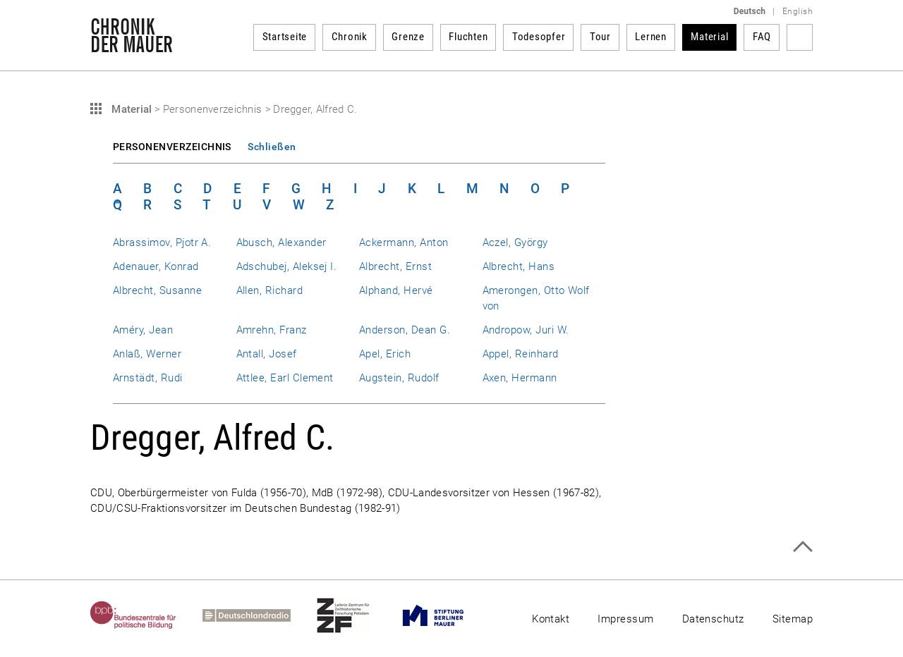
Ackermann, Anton (404, 242)
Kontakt (550, 619)
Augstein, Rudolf (399, 378)
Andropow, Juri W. (526, 330)
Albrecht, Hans (519, 266)
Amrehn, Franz (271, 330)
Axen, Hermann (520, 378)
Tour (600, 36)
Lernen (651, 36)
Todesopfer (539, 36)
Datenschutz (713, 619)
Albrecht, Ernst (395, 266)
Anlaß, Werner (147, 354)
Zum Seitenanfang (802, 547)
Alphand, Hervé (396, 290)
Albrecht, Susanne (157, 290)
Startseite (285, 36)
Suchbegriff (800, 37)
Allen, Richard (269, 290)
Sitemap (792, 619)
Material (709, 36)
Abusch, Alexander (281, 242)
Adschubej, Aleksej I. (286, 266)
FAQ (762, 36)
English (797, 11)
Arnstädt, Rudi (148, 378)
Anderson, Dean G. (404, 330)
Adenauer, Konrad (156, 266)
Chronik (350, 36)
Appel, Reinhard (521, 354)
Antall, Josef (266, 354)
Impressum (625, 619)
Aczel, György (515, 242)
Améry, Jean (143, 330)
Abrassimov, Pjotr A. (162, 242)
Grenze (408, 36)
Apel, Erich (385, 354)
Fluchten (468, 36)
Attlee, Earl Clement (285, 378)
